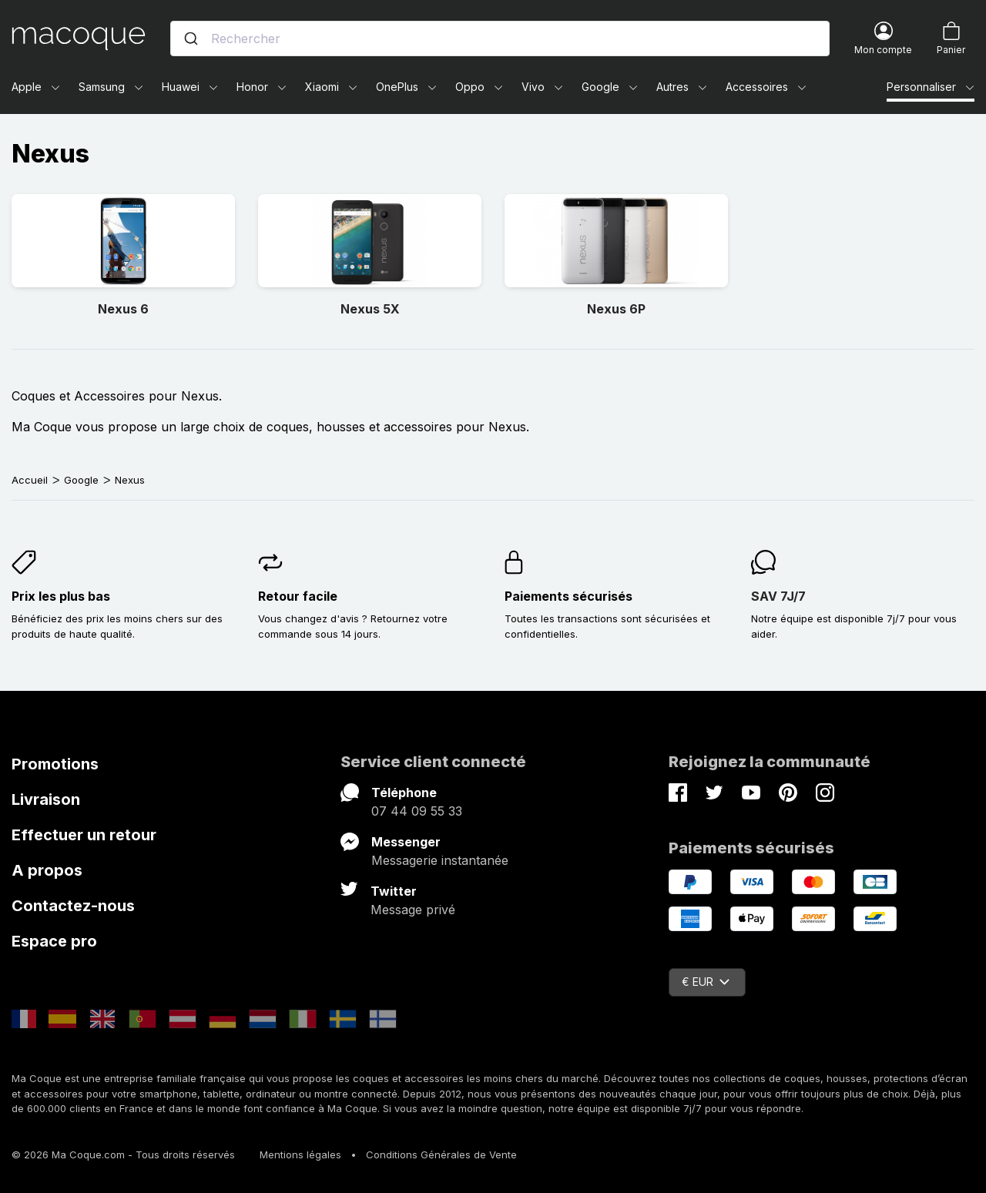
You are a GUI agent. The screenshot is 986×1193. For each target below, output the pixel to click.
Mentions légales (300, 1154)
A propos (47, 870)
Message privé (413, 909)
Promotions (55, 764)
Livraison (46, 799)
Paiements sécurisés (568, 596)
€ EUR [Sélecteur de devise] (705, 981)
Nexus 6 (123, 309)
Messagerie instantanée (439, 860)
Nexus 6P (616, 309)
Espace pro (54, 941)
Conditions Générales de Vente (441, 1154)
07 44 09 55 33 (416, 811)
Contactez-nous (73, 905)
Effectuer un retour (84, 835)
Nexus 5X (370, 309)
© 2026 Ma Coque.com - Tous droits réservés (123, 1154)
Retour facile (297, 596)
